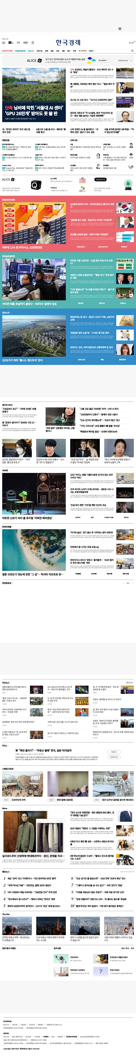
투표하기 (114, 752)
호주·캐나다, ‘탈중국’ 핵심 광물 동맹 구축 (49, 169)
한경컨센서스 (81, 247)
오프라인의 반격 (13, 800)
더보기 (91, 51)
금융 (52, 51)
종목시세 (102, 303)
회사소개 (6, 1025)
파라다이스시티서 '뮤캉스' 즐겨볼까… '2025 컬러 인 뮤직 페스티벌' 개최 (91, 561)
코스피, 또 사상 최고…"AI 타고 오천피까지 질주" (91, 99)
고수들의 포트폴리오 (41, 144)
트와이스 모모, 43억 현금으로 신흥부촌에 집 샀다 (91, 347)
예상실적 (80, 303)
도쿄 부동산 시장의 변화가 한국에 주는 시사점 (50, 939)
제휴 (13, 1037)
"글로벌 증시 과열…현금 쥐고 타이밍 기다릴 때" (91, 220)
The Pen (6, 914)
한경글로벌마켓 (20, 51)
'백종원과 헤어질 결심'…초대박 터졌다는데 (98, 431)
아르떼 (5, 470)
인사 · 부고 (125, 948)
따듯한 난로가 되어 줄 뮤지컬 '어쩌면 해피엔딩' (27, 518)
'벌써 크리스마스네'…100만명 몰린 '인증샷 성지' (14, 699)
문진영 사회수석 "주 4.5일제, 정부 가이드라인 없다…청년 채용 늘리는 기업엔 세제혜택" (91, 114)
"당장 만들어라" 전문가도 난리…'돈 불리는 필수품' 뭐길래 (100, 899)
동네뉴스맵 (81, 359)
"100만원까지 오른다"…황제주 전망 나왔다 (99, 414)
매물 (102, 359)
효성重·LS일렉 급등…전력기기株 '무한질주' (89, 234)
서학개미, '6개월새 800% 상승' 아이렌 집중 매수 (50, 148)
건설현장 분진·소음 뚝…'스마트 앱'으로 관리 (89, 332)
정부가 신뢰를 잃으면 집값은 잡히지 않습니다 (84, 939)
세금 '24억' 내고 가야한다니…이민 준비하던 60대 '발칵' (31, 878)
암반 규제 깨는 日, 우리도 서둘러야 (114, 148)
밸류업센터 (122, 359)
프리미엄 (83, 51)
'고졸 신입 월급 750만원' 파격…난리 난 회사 (99, 408)
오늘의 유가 (38, 155)
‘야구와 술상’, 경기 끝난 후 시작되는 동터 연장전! (91, 532)
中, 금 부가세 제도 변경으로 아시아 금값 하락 (60, 699)
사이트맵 (37, 1037)
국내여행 (94, 574)
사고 (132, 948)
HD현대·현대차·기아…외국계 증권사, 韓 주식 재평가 (92, 205)
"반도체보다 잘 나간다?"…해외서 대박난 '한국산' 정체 (31, 899)
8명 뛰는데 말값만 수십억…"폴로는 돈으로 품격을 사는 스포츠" (92, 857)
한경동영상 (6, 583)
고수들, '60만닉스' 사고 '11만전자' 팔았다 (16, 158)
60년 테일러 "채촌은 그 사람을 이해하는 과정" (90, 828)
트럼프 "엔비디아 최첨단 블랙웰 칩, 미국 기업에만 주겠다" (105, 722)
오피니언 (39, 51)
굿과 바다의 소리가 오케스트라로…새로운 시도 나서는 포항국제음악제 (91, 491)
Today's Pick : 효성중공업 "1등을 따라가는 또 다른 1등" (17, 169)
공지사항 (57, 948)
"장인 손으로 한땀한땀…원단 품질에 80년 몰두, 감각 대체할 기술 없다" (92, 814)
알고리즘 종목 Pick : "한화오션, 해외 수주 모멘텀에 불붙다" (16, 148)
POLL (4, 745)
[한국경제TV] (11, 42)
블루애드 (40, 1025)
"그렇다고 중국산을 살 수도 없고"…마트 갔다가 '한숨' (99, 885)
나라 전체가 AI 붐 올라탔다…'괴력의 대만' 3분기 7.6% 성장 (84, 131)
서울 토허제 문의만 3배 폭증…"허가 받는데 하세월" (119, 131)
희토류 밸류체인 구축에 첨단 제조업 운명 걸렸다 (85, 148)
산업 (57, 51)
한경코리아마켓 (7, 51)
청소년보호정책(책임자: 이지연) (89, 1037)
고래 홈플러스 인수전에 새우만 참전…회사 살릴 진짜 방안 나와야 (115, 158)
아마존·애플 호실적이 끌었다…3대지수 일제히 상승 (29, 303)
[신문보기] (3, 42)
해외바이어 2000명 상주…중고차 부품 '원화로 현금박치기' (113, 733)
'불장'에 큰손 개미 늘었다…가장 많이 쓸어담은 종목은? (99, 906)
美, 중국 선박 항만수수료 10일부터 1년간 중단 (106, 710)
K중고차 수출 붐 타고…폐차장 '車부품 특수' (51, 131)
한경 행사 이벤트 (9, 948)
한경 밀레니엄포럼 (60, 800)
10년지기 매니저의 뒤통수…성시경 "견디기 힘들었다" (50, 461)
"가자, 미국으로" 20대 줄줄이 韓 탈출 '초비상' (100, 425)
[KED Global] (25, 42)
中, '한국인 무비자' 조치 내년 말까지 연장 (16, 131)
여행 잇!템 (125, 574)
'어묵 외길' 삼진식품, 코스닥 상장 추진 (62, 721)
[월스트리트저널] (18, 42)
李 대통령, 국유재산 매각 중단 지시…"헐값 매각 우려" (92, 85)
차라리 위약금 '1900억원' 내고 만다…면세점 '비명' (14, 710)
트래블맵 (78, 574)
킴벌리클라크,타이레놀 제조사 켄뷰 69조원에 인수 (14, 688)
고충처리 (23, 1025)
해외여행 (109, 574)
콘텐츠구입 (19, 1037)
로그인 (131, 42)
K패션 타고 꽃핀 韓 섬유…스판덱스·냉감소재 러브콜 (92, 843)
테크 (68, 51)
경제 (46, 51)
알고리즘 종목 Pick (8, 144)
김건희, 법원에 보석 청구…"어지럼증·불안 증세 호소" (16, 461)
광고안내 (32, 1025)
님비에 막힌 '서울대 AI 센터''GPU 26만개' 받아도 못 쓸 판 (34, 110)
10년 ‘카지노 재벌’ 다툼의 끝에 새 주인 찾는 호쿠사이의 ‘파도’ (91, 476)
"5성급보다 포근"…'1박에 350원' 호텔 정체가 (19, 410)
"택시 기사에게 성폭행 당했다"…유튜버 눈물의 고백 (118, 461)
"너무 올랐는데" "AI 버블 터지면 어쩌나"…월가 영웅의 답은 (92, 291)
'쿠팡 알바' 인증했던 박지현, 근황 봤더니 (60, 429)
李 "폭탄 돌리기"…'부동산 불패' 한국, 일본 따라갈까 (43, 750)
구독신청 (14, 1025)
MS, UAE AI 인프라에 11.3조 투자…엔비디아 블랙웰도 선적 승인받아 (59, 689)
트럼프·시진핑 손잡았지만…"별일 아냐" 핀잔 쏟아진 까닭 (92, 276)
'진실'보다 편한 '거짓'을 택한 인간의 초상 (88, 505)
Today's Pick (6, 165)
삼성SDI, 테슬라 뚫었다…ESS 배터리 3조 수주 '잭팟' (91, 71)
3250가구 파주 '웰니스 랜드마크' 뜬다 (22, 360)
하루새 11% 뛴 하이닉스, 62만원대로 (22, 247)
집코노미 (31, 51)
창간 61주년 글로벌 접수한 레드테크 (113, 800)
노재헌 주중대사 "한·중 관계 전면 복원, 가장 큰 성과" (14, 733)
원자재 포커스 (39, 165)
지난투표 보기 (114, 757)
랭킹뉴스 (5, 871)
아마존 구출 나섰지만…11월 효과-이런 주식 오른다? (91, 262)
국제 (74, 51)
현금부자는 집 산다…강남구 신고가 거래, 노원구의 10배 (92, 318)
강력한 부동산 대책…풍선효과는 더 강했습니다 (16, 939)
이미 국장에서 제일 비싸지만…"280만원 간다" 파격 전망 (32, 892)
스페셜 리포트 (7, 768)
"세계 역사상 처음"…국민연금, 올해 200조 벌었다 (29, 885)
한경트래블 (6, 526)
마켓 (124, 247)
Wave (4, 808)
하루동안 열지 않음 (123, 61)
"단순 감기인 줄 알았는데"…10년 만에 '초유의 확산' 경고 (100, 878)
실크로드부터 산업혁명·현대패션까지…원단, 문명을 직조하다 (33, 856)
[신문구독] (32, 42)
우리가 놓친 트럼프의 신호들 (80, 157)
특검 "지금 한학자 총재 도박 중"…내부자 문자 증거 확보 (58, 710)
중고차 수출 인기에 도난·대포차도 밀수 (63, 733)
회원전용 (5, 140)
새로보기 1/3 (129, 683)
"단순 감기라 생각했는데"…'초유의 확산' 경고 (100, 420)
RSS (53, 1037)
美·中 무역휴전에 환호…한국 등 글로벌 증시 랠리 (106, 688)
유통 (63, 51)
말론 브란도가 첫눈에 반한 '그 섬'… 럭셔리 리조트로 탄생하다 (34, 574)
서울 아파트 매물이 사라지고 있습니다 (118, 939)
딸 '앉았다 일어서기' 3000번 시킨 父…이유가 (19, 424)
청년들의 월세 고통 (109, 168)
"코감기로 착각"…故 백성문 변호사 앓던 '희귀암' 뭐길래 (84, 461)
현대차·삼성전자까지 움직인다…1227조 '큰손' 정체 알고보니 (33, 906)
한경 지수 (103, 247)
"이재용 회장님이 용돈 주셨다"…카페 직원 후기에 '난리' (99, 892)
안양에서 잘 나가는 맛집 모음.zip (84, 546)
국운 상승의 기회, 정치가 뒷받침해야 (81, 169)
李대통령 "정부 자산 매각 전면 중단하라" (18, 721)
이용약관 (60, 1037)
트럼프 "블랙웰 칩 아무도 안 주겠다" (107, 699)
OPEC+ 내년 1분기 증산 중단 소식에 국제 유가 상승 (50, 158)
